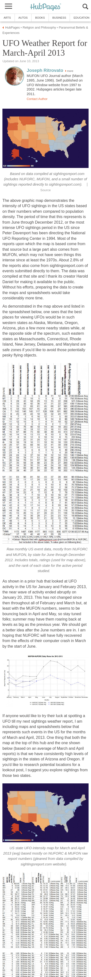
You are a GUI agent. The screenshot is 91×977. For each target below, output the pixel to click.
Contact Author (37, 99)
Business (59, 17)
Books (40, 17)
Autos (23, 17)
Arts (7, 17)
